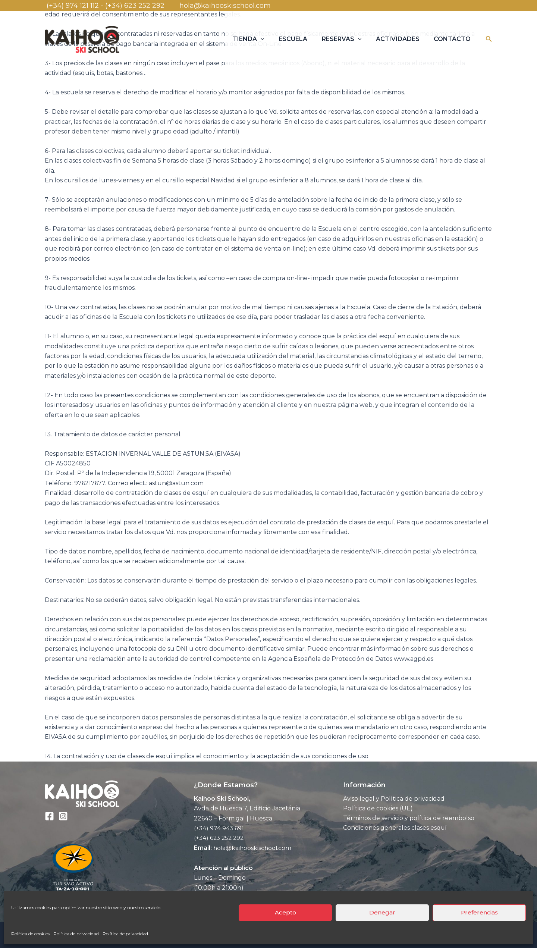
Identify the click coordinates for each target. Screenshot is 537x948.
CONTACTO (453, 39)
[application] (272, 39)
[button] (489, 39)
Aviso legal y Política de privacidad (394, 798)
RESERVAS (348, 39)
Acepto (285, 912)
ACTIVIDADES (401, 39)
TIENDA (260, 39)
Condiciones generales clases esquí (395, 828)
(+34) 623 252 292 (141, 5)
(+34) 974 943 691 (219, 828)
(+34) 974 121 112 (72, 5)
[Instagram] (63, 816)
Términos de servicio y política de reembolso (408, 818)
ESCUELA (301, 39)
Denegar (382, 912)
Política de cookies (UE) (378, 808)
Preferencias (479, 912)
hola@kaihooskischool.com (224, 5)
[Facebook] (49, 816)
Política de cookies (30, 933)
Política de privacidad (76, 933)
